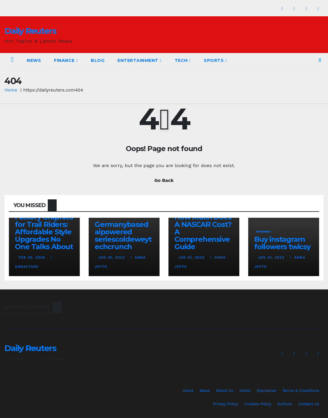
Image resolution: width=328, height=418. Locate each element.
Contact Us (308, 404)
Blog (97, 60)
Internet (263, 231)
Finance (66, 60)
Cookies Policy (257, 404)
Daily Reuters (30, 31)
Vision (245, 390)
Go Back (164, 180)
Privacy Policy (225, 404)
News (34, 60)
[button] (320, 60)
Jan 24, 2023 (271, 257)
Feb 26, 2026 (31, 257)
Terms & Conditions (301, 390)
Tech (183, 60)
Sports (215, 60)
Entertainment (139, 60)
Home (10, 90)
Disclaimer (266, 390)
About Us (224, 390)
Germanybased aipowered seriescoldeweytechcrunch (123, 235)
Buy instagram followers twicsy (282, 243)
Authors (284, 404)
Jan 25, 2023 (111, 257)
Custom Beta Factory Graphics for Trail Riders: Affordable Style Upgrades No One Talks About (44, 228)
